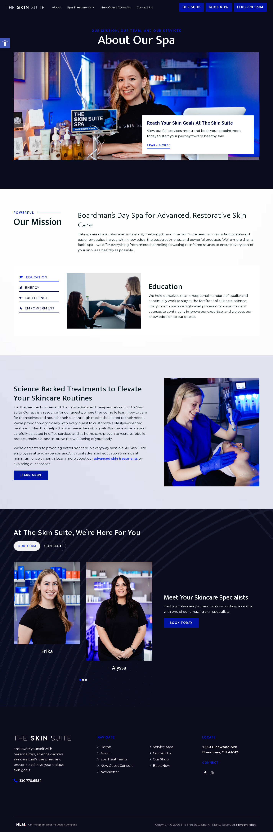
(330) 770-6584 (250, 7)
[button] (5, 43)
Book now (219, 7)
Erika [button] (119, 669)
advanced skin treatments (116, 458)
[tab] (27, 556)
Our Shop (191, 7)
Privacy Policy (246, 824)
